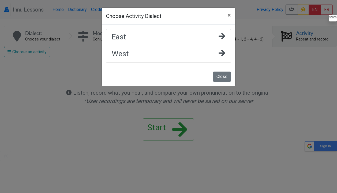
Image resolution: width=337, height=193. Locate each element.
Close (221, 76)
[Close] (229, 15)
